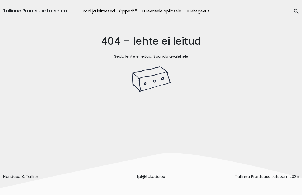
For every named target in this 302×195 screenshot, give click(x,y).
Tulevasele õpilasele (161, 11)
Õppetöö (128, 11)
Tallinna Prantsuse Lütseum (35, 11)
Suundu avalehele (170, 56)
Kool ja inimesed (99, 11)
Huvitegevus (198, 11)
